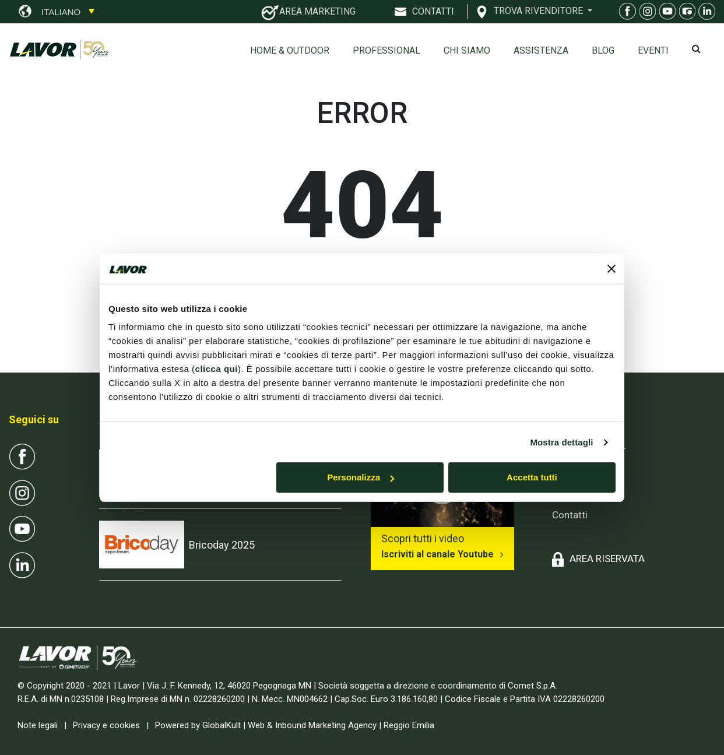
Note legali (37, 725)
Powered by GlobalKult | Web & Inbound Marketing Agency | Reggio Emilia (294, 725)
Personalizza (360, 477)
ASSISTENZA (541, 50)
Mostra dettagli (561, 442)
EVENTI (653, 50)
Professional (386, 50)
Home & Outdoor (289, 50)
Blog (603, 50)
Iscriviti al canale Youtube (437, 554)
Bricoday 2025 (222, 545)
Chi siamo (467, 50)
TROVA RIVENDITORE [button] (539, 10)
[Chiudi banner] (611, 269)
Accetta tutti (532, 477)
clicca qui (216, 369)
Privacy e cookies (106, 725)
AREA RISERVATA (607, 558)
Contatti (570, 515)
